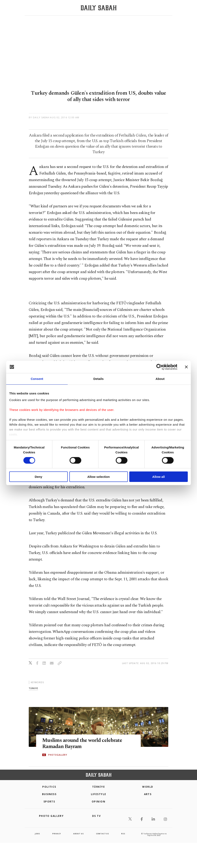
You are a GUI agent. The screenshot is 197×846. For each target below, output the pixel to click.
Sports (49, 801)
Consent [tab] (37, 378)
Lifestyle (98, 794)
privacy (56, 833)
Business (49, 794)
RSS (123, 833)
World (147, 787)
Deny (38, 476)
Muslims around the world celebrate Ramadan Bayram (82, 744)
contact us (102, 833)
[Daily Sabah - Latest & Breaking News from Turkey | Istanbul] (99, 7)
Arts (148, 794)
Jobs (37, 833)
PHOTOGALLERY (57, 754)
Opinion (98, 801)
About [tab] (160, 378)
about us (78, 833)
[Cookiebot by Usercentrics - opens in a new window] (159, 367)
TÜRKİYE (98, 787)
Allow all (158, 476)
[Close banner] (186, 367)
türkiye (33, 688)
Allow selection (98, 476)
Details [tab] (98, 378)
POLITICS (49, 787)
